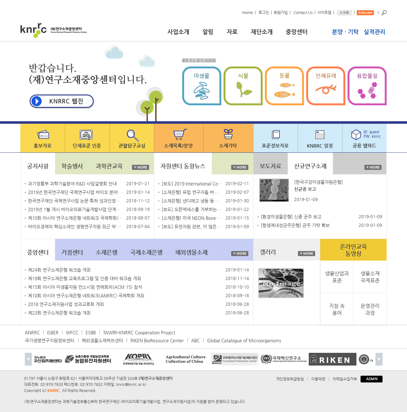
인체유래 (327, 85)
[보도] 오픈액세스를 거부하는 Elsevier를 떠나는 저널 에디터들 (192, 209)
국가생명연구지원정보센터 (49, 340)
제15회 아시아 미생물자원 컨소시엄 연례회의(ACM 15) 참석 (85, 287)
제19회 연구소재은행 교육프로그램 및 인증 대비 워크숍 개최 (84, 278)
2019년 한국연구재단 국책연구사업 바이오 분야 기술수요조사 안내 (75, 192)
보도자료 (270, 166)
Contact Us (303, 12)
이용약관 (318, 379)
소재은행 (106, 252)
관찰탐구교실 (132, 138)
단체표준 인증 (88, 138)
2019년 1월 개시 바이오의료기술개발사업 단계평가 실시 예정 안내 (75, 209)
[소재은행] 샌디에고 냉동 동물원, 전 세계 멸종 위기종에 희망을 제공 (192, 200)
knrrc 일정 (320, 138)
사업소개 (183, 31)
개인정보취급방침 (290, 379)
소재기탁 (229, 138)
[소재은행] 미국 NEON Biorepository (192, 217)
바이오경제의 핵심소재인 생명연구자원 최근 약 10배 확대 (75, 226)
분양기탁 (346, 31)
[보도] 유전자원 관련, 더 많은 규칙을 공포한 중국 (192, 226)
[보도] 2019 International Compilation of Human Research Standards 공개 (192, 183)
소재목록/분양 (179, 138)
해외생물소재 (191, 252)
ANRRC (32, 332)
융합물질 (367, 85)
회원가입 (281, 12)
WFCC (72, 332)
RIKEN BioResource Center (157, 340)
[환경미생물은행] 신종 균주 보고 (291, 216)
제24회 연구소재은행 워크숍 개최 (59, 269)
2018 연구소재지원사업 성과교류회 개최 (66, 304)
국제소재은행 (146, 252)
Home (247, 12)
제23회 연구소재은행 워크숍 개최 (59, 312)
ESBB (91, 332)
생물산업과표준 (337, 276)
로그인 (264, 12)
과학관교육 (109, 166)
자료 (237, 31)
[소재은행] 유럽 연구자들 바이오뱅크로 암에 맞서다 (192, 192)
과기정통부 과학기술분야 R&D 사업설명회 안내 (72, 183)
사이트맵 (324, 12)
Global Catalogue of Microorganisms (244, 340)
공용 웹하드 (365, 138)
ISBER (53, 332)
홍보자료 (43, 138)
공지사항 (38, 166)
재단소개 (266, 31)
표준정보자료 (276, 138)
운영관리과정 (370, 309)
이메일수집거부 (345, 379)
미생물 (203, 85)
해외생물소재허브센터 (102, 340)
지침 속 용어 (337, 309)
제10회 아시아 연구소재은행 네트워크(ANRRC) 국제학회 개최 (86, 295)
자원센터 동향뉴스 (183, 166)
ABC (195, 340)
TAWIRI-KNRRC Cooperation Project (139, 332)
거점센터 (72, 252)
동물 (285, 85)
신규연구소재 (310, 166)
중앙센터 (307, 31)
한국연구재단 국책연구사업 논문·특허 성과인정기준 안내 (75, 200)
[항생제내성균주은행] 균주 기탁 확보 (295, 225)
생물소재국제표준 (370, 276)
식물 (244, 85)
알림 (213, 31)
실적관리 (373, 31)
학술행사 (72, 166)
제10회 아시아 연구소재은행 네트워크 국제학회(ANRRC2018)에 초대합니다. (75, 217)
